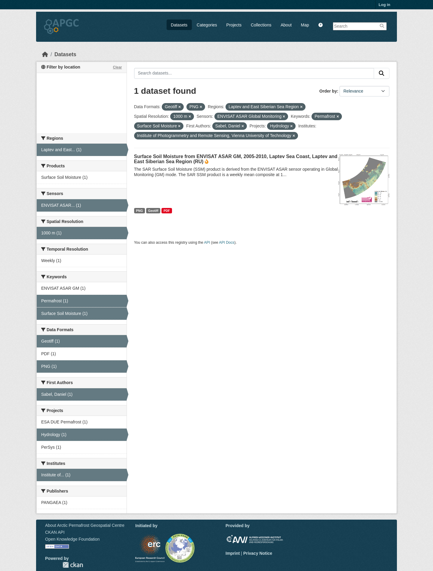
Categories (207, 25)
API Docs (226, 242)
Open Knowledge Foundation (72, 539)
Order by (328, 91)
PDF (167, 210)
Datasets (179, 25)
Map (305, 25)
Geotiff (153, 210)
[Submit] (381, 73)
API (207, 242)
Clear (117, 67)
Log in (384, 4)
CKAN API (55, 532)
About (286, 25)
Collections (261, 25)
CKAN (73, 565)
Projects (234, 25)
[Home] (45, 54)
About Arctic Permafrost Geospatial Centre (84, 525)
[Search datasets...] (254, 73)
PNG (139, 210)
